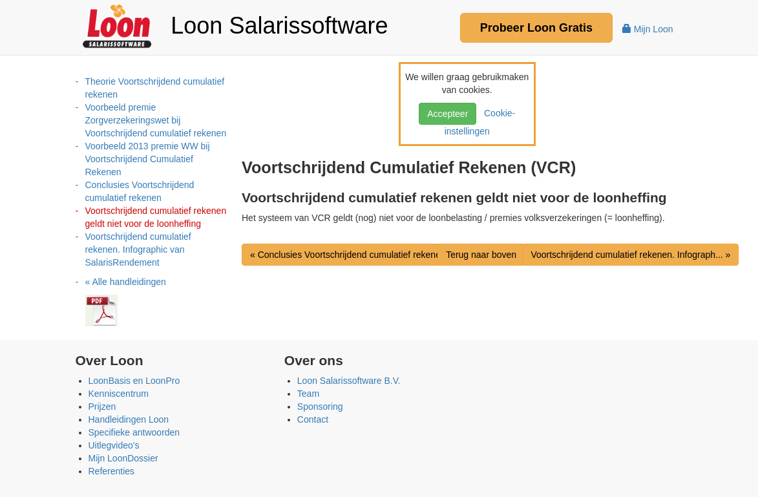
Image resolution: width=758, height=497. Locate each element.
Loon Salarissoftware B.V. (349, 380)
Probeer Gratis (536, 27)
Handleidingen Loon (129, 419)
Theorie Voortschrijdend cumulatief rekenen (155, 88)
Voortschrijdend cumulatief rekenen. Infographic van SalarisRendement (138, 249)
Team (308, 393)
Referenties (112, 471)
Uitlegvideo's (114, 445)
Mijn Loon (647, 29)
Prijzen (102, 406)
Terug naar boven (481, 254)
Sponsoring (320, 406)
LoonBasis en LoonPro (134, 380)
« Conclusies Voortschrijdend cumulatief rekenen (348, 254)
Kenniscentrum (119, 393)
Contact (312, 419)
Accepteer (447, 114)
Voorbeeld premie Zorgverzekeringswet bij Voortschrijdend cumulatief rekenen (156, 120)
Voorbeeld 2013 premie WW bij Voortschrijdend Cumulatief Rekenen (147, 159)
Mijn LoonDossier (123, 458)
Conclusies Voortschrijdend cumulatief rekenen (140, 191)
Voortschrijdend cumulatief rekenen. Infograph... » (630, 254)
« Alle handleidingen (125, 282)
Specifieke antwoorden (134, 432)
